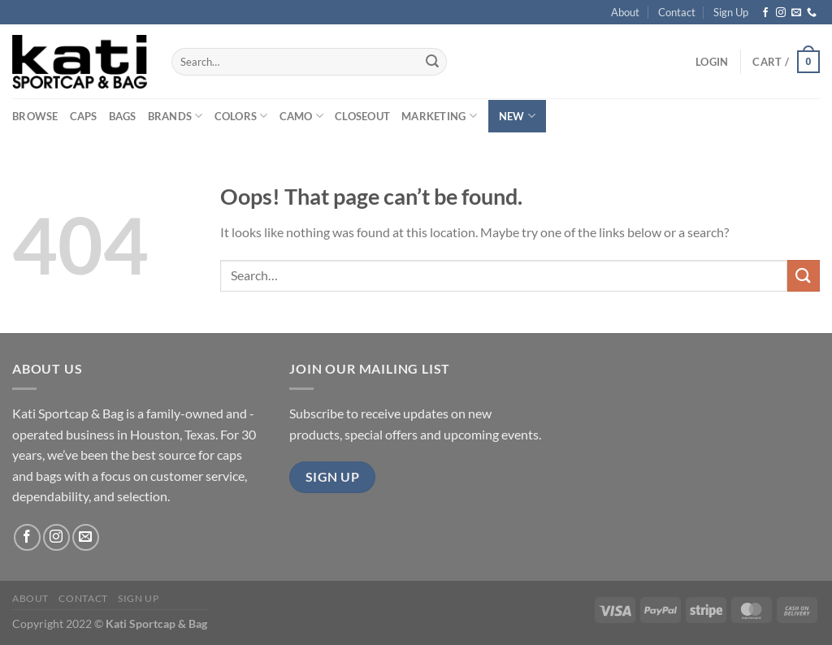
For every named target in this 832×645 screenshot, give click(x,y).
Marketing (439, 115)
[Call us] (812, 13)
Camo (301, 115)
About (625, 12)
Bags (122, 116)
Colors (241, 115)
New (517, 115)
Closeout (362, 116)
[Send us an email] (796, 13)
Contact (677, 12)
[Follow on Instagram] (781, 13)
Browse (35, 116)
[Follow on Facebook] (765, 13)
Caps (84, 116)
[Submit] (432, 62)
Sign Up (730, 12)
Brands (175, 115)
